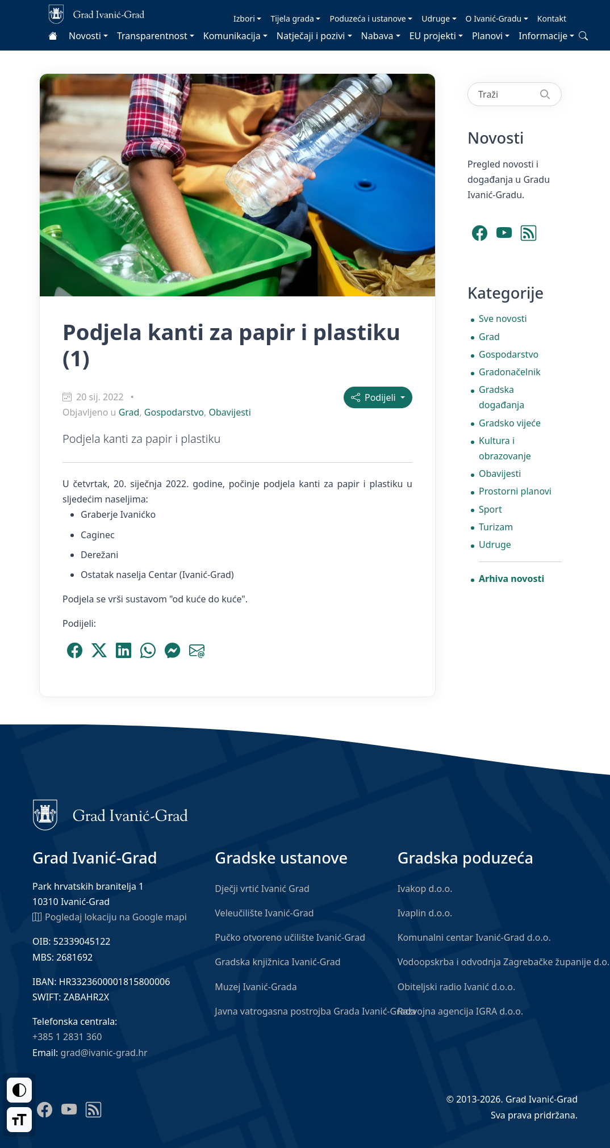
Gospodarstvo (174, 412)
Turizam (496, 527)
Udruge (435, 18)
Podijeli (374, 397)
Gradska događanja (501, 397)
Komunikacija (232, 36)
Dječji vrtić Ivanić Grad (262, 888)
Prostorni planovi (515, 491)
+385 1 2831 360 (67, 1036)
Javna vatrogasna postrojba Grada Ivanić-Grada (315, 1011)
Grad (129, 412)
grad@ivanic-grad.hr (104, 1052)
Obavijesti (229, 412)
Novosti (85, 36)
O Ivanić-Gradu (494, 18)
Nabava (377, 36)
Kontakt (551, 18)
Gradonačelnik (510, 372)
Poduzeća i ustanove (367, 18)
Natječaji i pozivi (311, 36)
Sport (490, 509)
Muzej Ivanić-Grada (255, 987)
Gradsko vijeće (510, 423)
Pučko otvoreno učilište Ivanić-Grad (290, 937)
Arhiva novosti (511, 578)
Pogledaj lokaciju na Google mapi (109, 916)
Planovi (487, 36)
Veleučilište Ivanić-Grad (264, 913)
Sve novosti (503, 318)
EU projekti (433, 36)
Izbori (244, 18)
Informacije (543, 36)
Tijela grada (292, 18)
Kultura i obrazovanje (505, 448)
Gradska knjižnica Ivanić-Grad (277, 962)
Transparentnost (152, 36)
